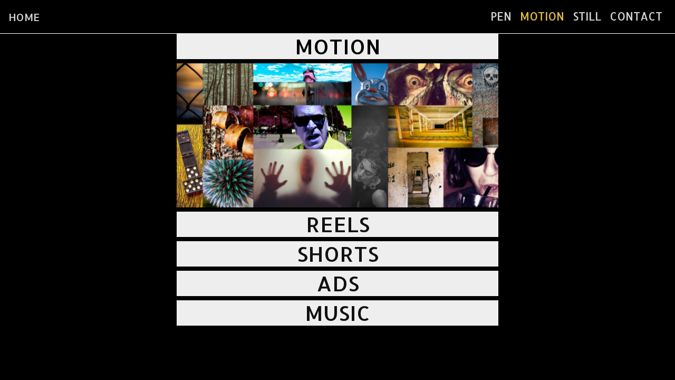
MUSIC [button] (337, 312)
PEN (501, 16)
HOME (24, 17)
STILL (587, 16)
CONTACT (636, 16)
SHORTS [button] (338, 253)
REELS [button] (338, 224)
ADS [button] (337, 283)
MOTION (542, 16)
